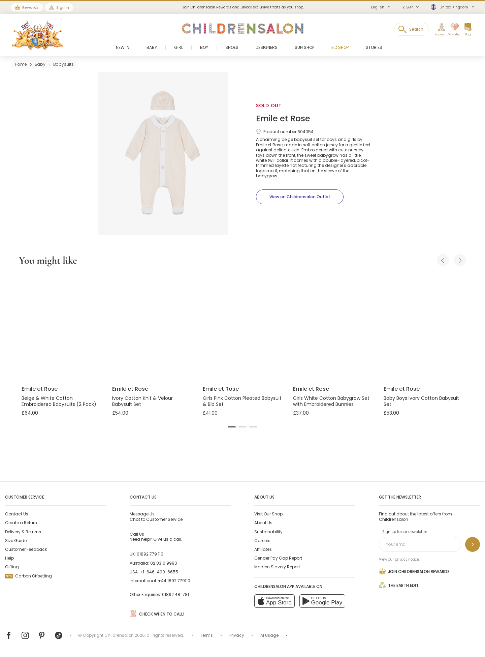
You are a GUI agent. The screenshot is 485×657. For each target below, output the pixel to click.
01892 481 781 (175, 594)
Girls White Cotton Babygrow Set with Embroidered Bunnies (331, 401)
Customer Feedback (26, 549)
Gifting (12, 567)
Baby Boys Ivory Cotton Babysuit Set (421, 401)
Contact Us (16, 514)
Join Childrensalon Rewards (414, 571)
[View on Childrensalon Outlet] (300, 196)
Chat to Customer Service (156, 516)
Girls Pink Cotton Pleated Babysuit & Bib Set (242, 401)
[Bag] (467, 29)
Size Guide (16, 540)
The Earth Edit (399, 585)
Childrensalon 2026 (124, 635)
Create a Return (21, 523)
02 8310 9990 (163, 563)
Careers (262, 540)
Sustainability (268, 532)
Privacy (236, 635)
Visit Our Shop (268, 514)
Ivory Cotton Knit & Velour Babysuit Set (142, 401)
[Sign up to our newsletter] (472, 544)
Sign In (62, 7)
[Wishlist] (452, 29)
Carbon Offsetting (28, 576)
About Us (263, 523)
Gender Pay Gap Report (278, 558)
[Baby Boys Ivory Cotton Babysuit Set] (423, 327)
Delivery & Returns (23, 532)
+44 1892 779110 (174, 581)
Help (9, 558)
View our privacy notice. (399, 559)
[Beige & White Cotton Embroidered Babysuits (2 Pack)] (61, 327)
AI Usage (269, 635)
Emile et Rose (283, 118)
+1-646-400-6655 (159, 572)
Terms (206, 635)
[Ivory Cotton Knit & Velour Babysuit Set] (152, 327)
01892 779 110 (150, 554)
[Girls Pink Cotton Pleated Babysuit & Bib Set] (242, 327)
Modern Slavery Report (277, 567)
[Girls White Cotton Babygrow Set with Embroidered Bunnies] (333, 327)
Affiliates (263, 549)
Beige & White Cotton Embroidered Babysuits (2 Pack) (59, 401)
